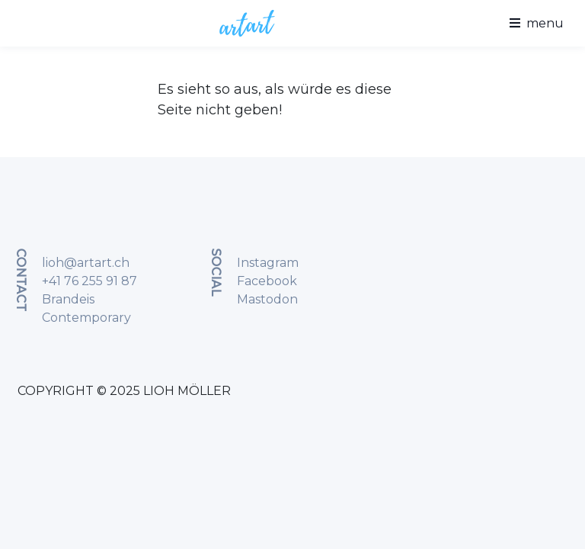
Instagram (268, 262)
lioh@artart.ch (85, 262)
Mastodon (267, 299)
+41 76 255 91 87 (89, 281)
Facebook (267, 281)
